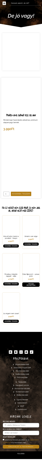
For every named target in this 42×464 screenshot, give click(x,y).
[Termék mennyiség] (6, 199)
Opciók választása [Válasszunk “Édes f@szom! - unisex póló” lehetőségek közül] (30, 289)
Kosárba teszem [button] (11, 251)
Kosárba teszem (21, 199)
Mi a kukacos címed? (12, 434)
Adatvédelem (9, 442)
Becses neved (9, 427)
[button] (4, 3)
